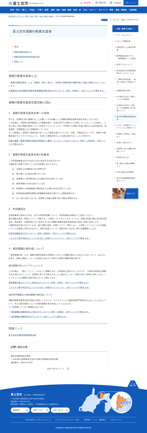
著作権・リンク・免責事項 (95, 420)
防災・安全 (29, 16)
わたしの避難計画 (123, 41)
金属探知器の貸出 (123, 90)
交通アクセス (38, 410)
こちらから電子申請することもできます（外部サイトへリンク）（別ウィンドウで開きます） (49, 238)
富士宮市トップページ (16, 16)
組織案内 (16, 410)
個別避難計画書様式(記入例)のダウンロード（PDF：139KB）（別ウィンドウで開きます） (50, 312)
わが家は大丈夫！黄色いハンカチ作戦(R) (126, 98)
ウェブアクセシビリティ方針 (68, 420)
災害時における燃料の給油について (126, 150)
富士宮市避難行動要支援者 (126, 118)
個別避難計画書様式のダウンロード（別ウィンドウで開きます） (39, 317)
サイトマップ (117, 420)
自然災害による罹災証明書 (126, 48)
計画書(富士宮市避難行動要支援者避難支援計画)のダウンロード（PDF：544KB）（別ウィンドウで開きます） (57, 91)
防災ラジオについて (124, 64)
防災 (36, 16)
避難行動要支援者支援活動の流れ (27, 57)
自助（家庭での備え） (47, 16)
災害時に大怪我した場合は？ (126, 135)
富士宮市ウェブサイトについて (38, 420)
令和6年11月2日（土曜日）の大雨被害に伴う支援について (126, 107)
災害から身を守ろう (124, 143)
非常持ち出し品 (123, 157)
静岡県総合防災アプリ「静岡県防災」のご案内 (126, 57)
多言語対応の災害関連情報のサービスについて (126, 72)
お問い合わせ (58, 410)
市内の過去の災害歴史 (125, 172)
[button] (85, 2)
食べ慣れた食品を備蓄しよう (126, 164)
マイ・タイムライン (124, 35)
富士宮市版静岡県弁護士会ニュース (126, 179)
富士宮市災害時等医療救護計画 (22, 335)
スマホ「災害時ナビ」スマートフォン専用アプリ (126, 126)
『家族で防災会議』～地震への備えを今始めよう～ (126, 81)
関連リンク (18, 62)
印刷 (105, 20)
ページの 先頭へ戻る (132, 384)
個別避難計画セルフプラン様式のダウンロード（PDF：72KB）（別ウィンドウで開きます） (49, 283)
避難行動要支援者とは (22, 52)
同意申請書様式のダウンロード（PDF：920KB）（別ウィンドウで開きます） (43, 233)
